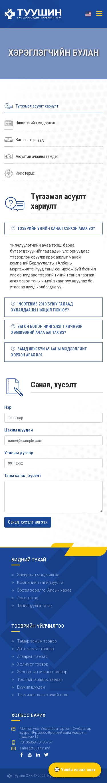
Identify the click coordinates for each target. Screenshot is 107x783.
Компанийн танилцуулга (40, 582)
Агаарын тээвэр (32, 656)
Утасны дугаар (18, 453)
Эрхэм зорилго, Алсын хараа (44, 590)
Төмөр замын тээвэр (37, 641)
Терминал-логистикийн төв (42, 695)
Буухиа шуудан (31, 687)
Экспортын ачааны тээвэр (42, 672)
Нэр (7, 407)
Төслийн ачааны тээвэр (40, 679)
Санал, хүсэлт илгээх (27, 522)
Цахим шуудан (18, 430)
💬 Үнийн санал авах (75, 769)
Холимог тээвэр (32, 664)
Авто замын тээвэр (35, 648)
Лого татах (27, 598)
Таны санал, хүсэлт (22, 475)
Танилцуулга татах (35, 605)
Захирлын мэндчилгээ (38, 575)
